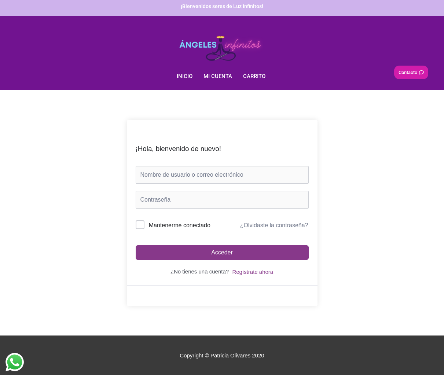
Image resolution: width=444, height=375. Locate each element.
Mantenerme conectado (179, 225)
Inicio (184, 76)
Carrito (254, 76)
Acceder (222, 252)
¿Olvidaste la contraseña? (274, 225)
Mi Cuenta (217, 76)
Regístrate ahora (252, 272)
